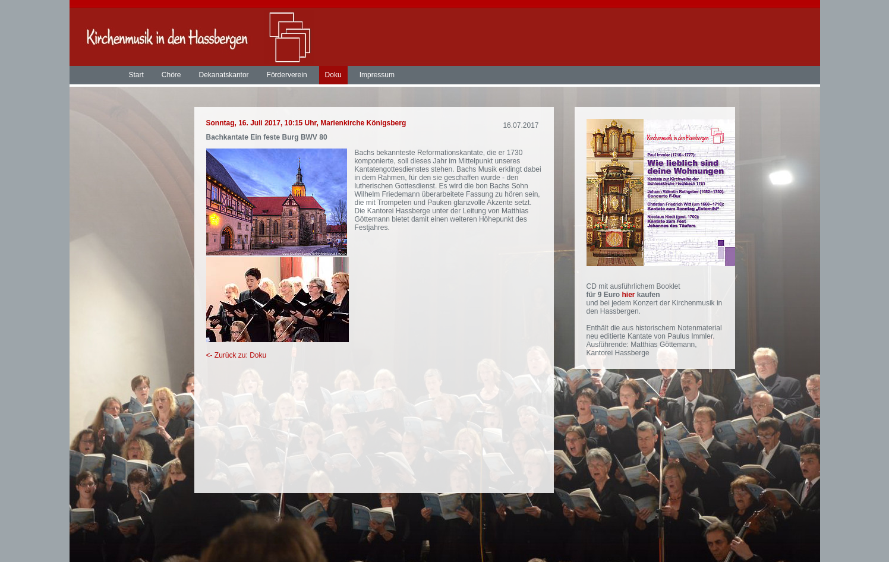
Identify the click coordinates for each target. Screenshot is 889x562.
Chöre (171, 75)
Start (136, 75)
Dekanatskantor (224, 75)
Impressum (377, 75)
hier (629, 295)
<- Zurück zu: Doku (236, 355)
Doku (333, 75)
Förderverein (287, 75)
